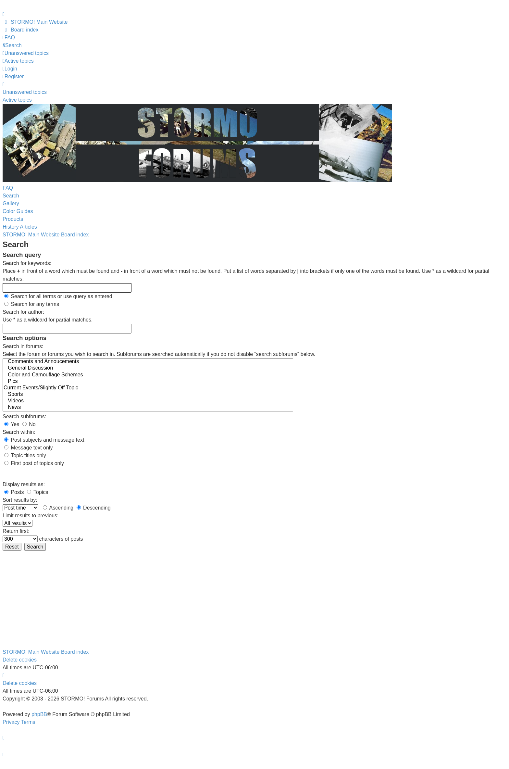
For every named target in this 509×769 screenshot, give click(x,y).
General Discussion (148, 368)
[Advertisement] (254, 599)
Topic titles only (25, 455)
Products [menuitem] (13, 219)
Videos (148, 401)
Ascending (58, 508)
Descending (94, 508)
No (29, 424)
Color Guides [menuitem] (18, 211)
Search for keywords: (27, 263)
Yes (11, 424)
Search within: (19, 432)
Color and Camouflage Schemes (148, 375)
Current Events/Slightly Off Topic (148, 388)
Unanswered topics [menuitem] (25, 92)
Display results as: (24, 484)
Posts (14, 492)
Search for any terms (31, 304)
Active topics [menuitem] (17, 100)
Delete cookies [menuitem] (20, 659)
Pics (148, 381)
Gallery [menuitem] (11, 203)
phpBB (39, 714)
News (148, 407)
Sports (148, 394)
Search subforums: (24, 416)
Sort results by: (20, 500)
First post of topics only (34, 463)
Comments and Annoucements (148, 362)
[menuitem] (35, 22)
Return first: (16, 531)
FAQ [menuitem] (8, 188)
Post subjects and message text (44, 440)
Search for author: (23, 312)
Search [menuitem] (11, 195)
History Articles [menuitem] (20, 227)
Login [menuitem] (10, 68)
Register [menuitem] (13, 76)
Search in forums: (23, 346)
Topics (37, 492)
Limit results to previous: (31, 515)
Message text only (28, 447)
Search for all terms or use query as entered (58, 296)
